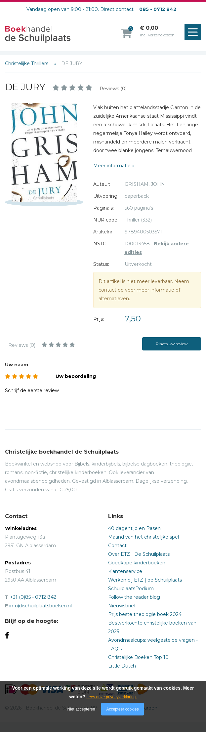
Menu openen (194, 32)
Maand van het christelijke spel (143, 537)
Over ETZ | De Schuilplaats (139, 554)
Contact (117, 546)
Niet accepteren (81, 709)
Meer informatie (112, 166)
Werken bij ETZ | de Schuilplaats (145, 580)
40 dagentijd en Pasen (134, 528)
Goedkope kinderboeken (136, 563)
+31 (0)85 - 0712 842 (33, 597)
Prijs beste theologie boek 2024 (145, 614)
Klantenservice (125, 571)
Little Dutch (122, 666)
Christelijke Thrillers (27, 63)
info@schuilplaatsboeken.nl (40, 606)
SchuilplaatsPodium (131, 588)
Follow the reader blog (134, 597)
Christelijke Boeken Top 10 (138, 657)
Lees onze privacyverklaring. (112, 697)
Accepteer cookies (122, 709)
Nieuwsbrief (122, 606)
